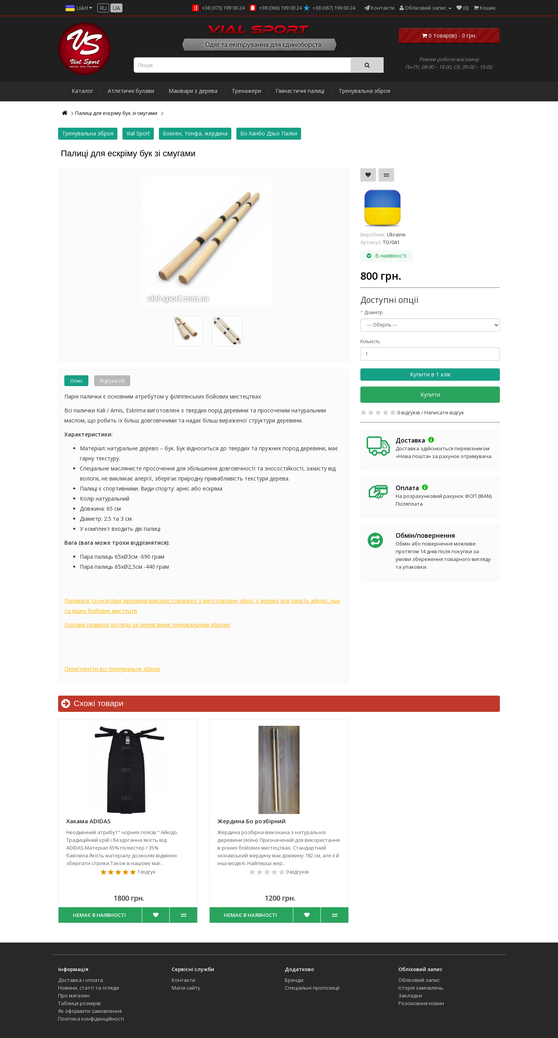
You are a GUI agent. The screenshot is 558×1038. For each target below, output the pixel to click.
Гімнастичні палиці (300, 90)
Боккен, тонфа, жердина (195, 133)
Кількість (370, 341)
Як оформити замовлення (90, 1010)
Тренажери (246, 90)
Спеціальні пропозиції (312, 987)
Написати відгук (444, 412)
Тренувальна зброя (364, 90)
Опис (76, 380)
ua (116, 8)
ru (103, 8)
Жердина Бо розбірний (251, 821)
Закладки (410, 995)
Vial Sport (138, 133)
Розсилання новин (421, 1003)
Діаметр (373, 312)
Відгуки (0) (112, 380)
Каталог (82, 90)
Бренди (294, 979)
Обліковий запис (419, 979)
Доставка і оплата (80, 979)
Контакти (183, 979)
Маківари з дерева (193, 90)
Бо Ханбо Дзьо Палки (268, 133)
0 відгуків (408, 412)
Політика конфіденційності (91, 1018)
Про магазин (74, 995)
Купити (430, 394)
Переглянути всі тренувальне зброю (112, 668)
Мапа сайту (186, 987)
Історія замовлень (420, 987)
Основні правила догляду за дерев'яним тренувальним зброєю (147, 624)
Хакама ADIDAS (88, 821)
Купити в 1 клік (430, 374)
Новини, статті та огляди (88, 987)
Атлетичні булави (131, 90)
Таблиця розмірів (79, 1003)
